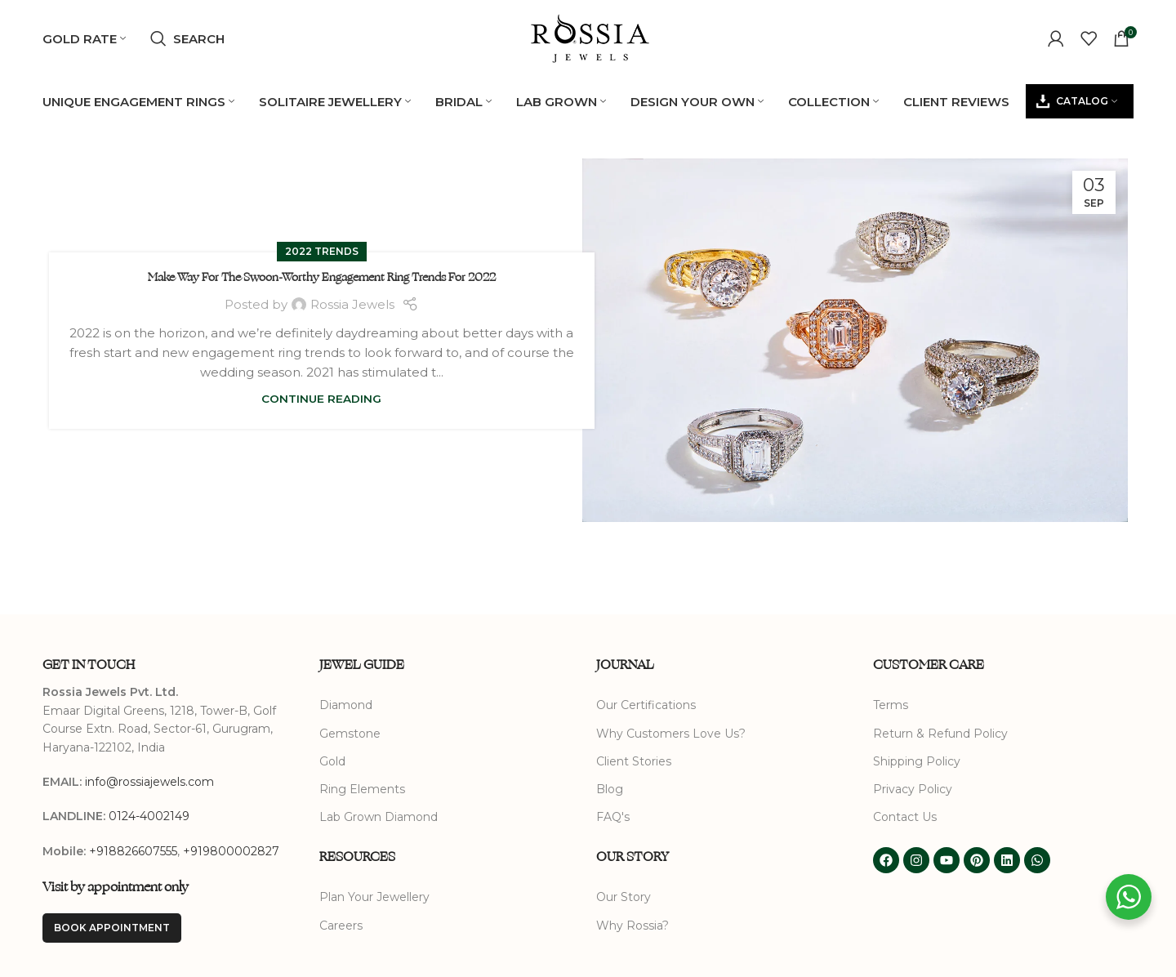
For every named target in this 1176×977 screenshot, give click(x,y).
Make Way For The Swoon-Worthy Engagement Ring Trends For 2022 (322, 278)
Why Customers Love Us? (671, 733)
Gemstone (350, 733)
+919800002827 (231, 851)
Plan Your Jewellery (374, 897)
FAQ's (613, 817)
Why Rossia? (632, 925)
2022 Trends (322, 252)
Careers (341, 925)
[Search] (187, 39)
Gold (332, 761)
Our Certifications (646, 705)
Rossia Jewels (352, 304)
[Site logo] (588, 37)
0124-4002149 (149, 817)
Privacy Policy (912, 790)
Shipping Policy (916, 761)
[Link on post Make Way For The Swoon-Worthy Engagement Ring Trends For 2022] (855, 341)
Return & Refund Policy (940, 733)
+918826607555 (133, 851)
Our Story (623, 897)
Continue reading (321, 399)
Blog (609, 790)
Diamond (345, 705)
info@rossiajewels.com (149, 782)
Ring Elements (362, 790)
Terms (890, 705)
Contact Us (905, 817)
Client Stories (633, 761)
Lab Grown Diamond (378, 817)
